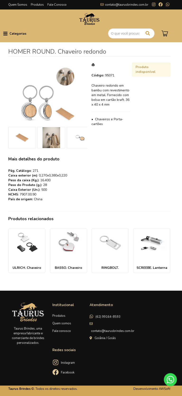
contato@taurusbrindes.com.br (126, 5)
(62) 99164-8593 (108, 317)
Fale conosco (61, 331)
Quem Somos (17, 5)
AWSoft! (164, 389)
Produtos (37, 5)
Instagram (68, 363)
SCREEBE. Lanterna (151, 268)
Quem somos (61, 323)
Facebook (67, 372)
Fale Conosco (57, 5)
